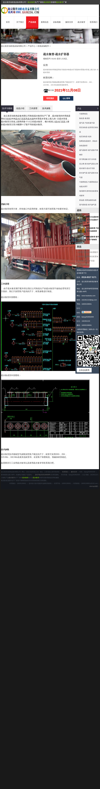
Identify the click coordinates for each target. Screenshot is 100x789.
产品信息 (32, 22)
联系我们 (93, 22)
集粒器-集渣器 (84, 118)
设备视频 (57, 22)
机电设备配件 (43, 46)
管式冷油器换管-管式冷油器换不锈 (93, 220)
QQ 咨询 (66, 98)
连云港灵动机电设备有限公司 (13, 46)
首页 (8, 22)
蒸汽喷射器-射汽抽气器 (87, 205)
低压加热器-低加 (85, 136)
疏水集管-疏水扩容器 (87, 168)
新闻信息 (44, 22)
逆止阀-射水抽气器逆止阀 (88, 164)
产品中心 (31, 46)
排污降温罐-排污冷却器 (87, 159)
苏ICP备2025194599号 (43, 475)
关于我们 (20, 22)
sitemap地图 (93, 486)
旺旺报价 (50, 98)
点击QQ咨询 (84, 370)
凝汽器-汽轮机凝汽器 (87, 123)
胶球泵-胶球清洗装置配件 (88, 252)
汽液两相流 (83, 114)
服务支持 (69, 22)
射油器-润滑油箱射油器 (87, 200)
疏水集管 (31, 2)
